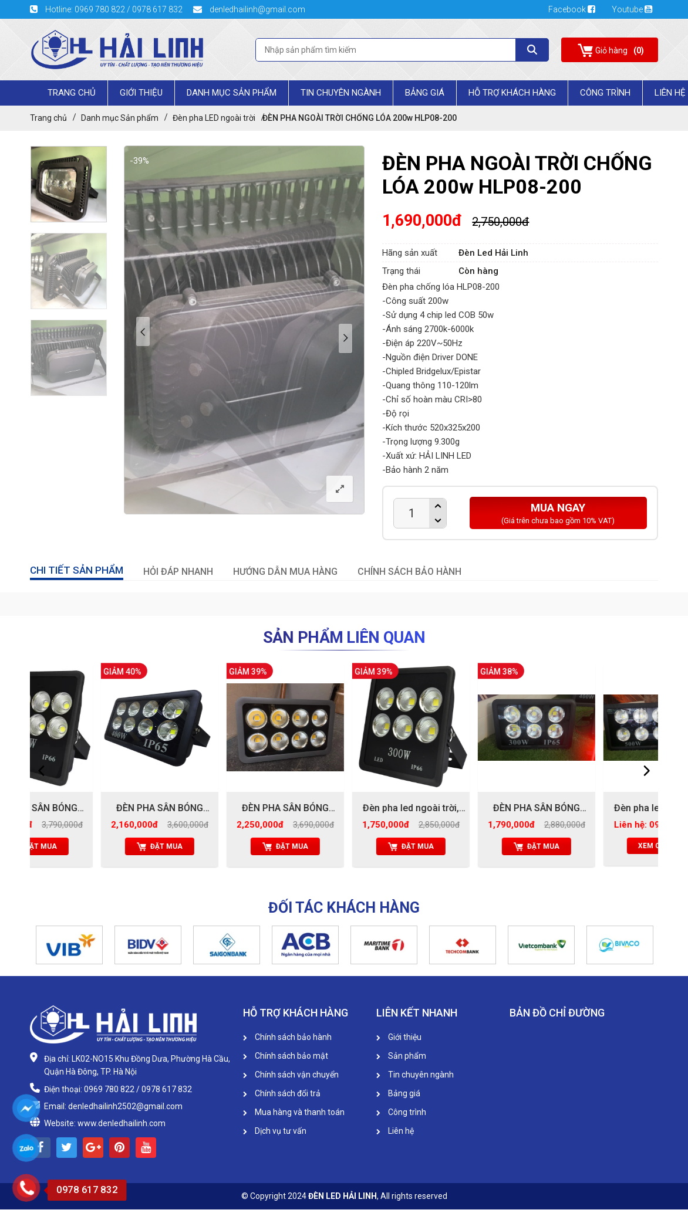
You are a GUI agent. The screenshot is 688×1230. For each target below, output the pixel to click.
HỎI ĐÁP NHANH (178, 571)
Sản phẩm (401, 1055)
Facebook (575, 9)
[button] (36, 945)
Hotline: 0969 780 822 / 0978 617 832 (107, 9)
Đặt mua (93, 846)
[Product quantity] (411, 513)
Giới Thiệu (141, 92)
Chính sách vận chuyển (291, 1074)
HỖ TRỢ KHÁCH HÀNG (512, 92)
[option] (68, 184)
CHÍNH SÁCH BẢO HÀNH (409, 571)
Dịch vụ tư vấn (274, 1131)
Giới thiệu (398, 1037)
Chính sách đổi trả (282, 1093)
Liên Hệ (670, 92)
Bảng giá (424, 92)
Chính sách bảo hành (287, 1037)
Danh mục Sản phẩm (231, 92)
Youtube (632, 9)
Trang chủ (72, 92)
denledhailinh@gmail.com (249, 9)
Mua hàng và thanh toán (294, 1112)
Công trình (605, 92)
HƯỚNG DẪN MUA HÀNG (285, 571)
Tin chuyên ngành (341, 92)
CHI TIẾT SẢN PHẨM (76, 570)
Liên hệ (395, 1131)
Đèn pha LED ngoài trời (214, 118)
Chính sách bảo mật (285, 1055)
